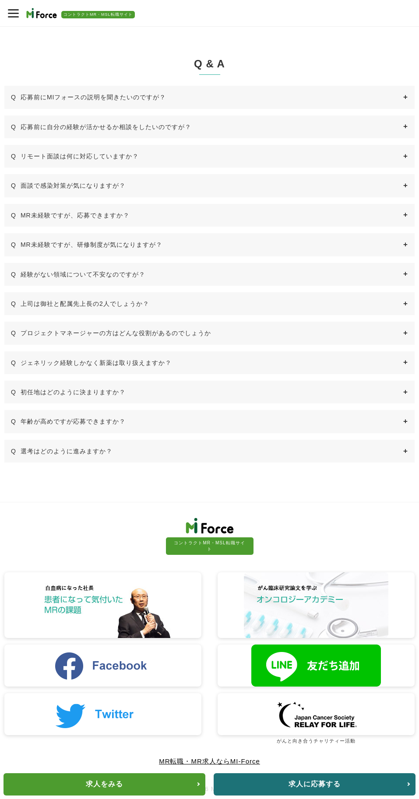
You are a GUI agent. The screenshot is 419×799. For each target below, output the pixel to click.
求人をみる (104, 784)
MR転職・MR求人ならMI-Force (209, 761)
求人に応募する (315, 784)
